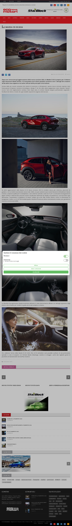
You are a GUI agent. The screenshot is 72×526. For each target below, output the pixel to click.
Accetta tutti (36, 272)
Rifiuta (36, 265)
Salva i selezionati (36, 268)
